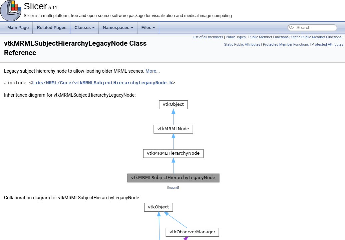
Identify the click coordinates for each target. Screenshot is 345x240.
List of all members (208, 37)
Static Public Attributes (242, 44)
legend (173, 187)
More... (152, 71)
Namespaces (118, 27)
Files (148, 27)
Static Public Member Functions (316, 37)
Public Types (236, 37)
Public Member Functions (268, 37)
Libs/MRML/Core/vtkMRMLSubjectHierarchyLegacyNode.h (102, 83)
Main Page (18, 27)
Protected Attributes (327, 44)
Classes (84, 27)
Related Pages (51, 27)
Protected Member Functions (286, 44)
